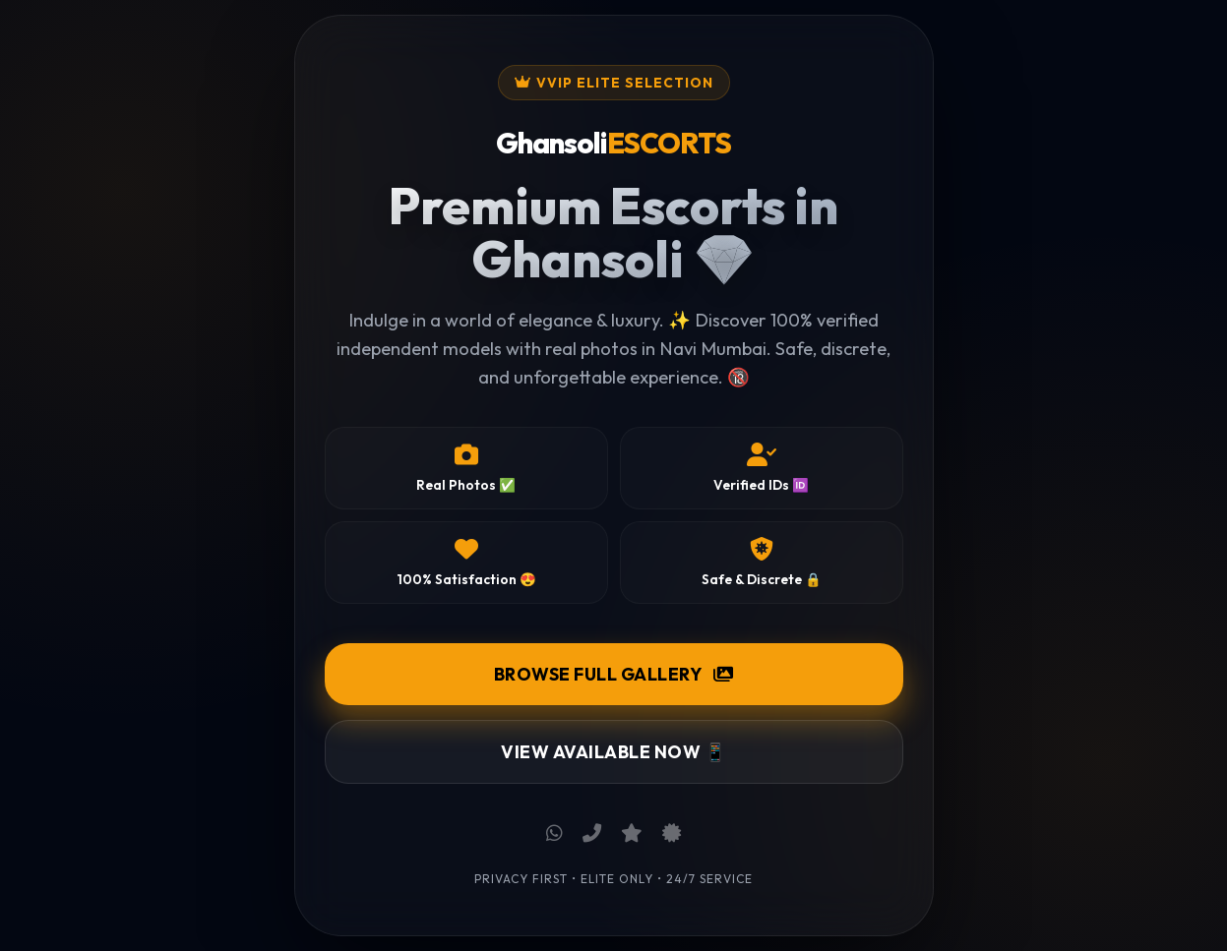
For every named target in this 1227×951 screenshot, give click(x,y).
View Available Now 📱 (613, 752)
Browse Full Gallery (614, 674)
